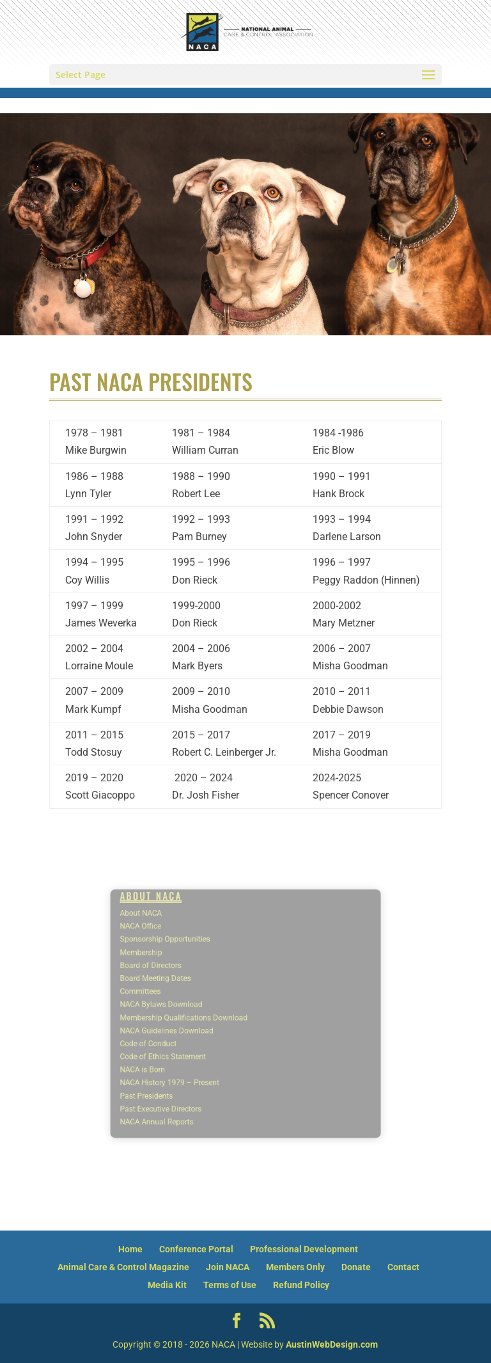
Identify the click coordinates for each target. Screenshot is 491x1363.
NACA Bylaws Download (183, 1006)
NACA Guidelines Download (186, 1026)
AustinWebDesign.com (332, 1344)
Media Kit (167, 1285)
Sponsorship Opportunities (185, 958)
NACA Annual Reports (179, 1093)
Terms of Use (229, 1285)
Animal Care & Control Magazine (123, 1267)
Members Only (295, 1267)
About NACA (167, 939)
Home (130, 1249)
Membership (167, 967)
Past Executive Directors (182, 1084)
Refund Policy (301, 1285)
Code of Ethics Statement (184, 1045)
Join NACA (227, 1267)
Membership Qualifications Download (199, 1016)
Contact (403, 1267)
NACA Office (167, 948)
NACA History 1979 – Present (189, 1064)
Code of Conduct (173, 1035)
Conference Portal (196, 1249)
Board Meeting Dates (178, 987)
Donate (356, 1267)
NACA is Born (168, 1054)
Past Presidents (171, 1074)
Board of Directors (175, 977)
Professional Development (304, 1249)
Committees (167, 997)
